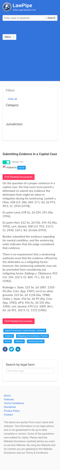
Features (9, 399)
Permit (7, 341)
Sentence (19, 341)
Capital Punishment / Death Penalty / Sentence (25, 330)
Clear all (12, 99)
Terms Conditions (14, 403)
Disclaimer (10, 407)
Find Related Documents (18, 176)
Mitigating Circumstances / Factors (32, 336)
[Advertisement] (30, 60)
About (7, 395)
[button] (5, 349)
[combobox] (30, 18)
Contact (8, 414)
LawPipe (22, 5)
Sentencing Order (35, 341)
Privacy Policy (12, 410)
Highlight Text (17, 162)
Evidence (8, 336)
